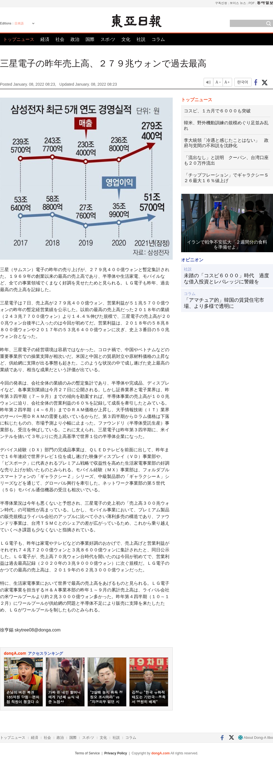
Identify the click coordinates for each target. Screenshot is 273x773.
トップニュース (18, 39)
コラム (158, 39)
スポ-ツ (108, 39)
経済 (44, 39)
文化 (125, 39)
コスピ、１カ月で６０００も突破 (217, 110)
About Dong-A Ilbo (255, 737)
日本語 (19, 23)
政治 (74, 39)
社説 (140, 39)
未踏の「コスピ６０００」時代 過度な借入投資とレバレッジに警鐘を (226, 278)
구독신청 (221, 3)
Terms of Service (87, 753)
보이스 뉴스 (238, 3)
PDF (251, 3)
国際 (90, 39)
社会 (59, 39)
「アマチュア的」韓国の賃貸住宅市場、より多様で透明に (224, 303)
